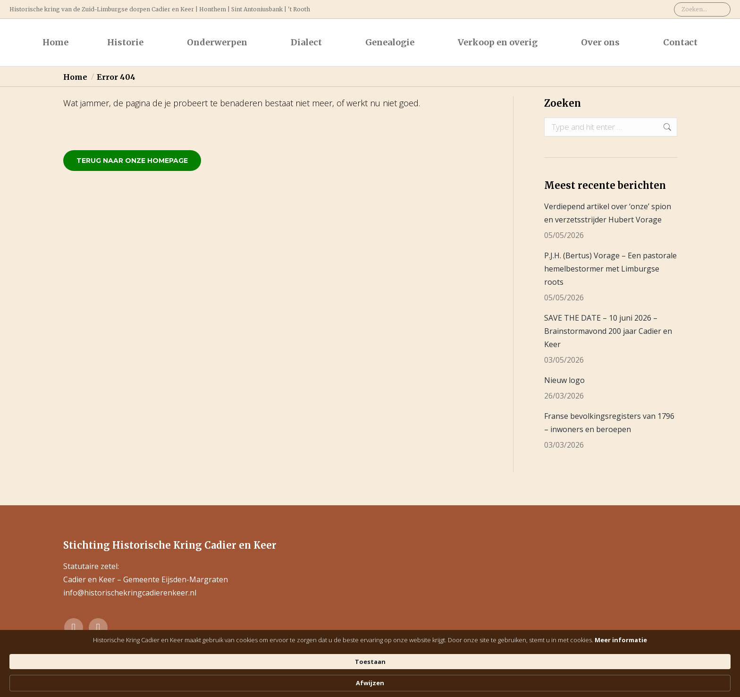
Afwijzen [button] (558, 678)
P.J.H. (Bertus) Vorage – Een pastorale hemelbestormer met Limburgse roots (610, 268)
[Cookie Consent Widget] (370, 679)
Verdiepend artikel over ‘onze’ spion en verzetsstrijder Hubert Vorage (607, 213)
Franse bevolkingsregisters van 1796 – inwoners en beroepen (609, 422)
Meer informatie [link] (385, 683)
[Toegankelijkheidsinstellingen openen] (724, 658)
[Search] (702, 9)
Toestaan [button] (500, 678)
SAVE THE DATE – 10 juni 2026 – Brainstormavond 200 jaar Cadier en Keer (608, 331)
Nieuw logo (564, 380)
